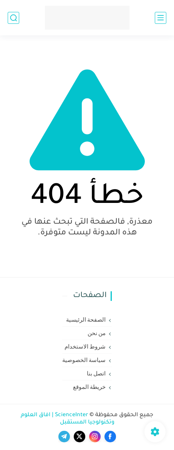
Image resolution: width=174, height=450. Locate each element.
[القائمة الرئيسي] (160, 18)
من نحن (97, 333)
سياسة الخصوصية (84, 360)
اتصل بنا (96, 373)
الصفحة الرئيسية (86, 320)
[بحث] (13, 18)
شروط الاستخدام (85, 347)
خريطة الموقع (89, 387)
